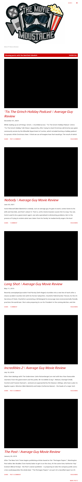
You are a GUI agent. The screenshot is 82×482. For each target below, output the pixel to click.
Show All (73, 55)
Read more (74, 139)
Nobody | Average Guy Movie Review (31, 200)
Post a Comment (15, 139)
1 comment (13, 223)
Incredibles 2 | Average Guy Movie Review (35, 368)
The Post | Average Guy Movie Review (32, 452)
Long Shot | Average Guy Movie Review (33, 284)
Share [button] (6, 139)
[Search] (70, 3)
